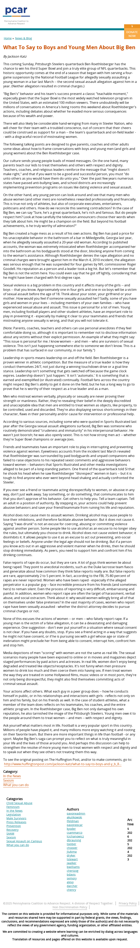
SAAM (10, 833)
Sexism (8, 780)
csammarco (74, 832)
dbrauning (74, 840)
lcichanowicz (75, 836)
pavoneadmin (76, 813)
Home (8, 38)
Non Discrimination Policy (69, 907)
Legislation (13, 814)
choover (72, 848)
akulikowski (74, 817)
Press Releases (16, 822)
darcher (72, 886)
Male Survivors (16, 818)
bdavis (71, 874)
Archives (130, 824)
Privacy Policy (128, 903)
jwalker (71, 863)
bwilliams (73, 867)
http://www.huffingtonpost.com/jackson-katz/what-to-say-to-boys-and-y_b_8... (62, 764)
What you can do (16, 785)
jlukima (72, 851)
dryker (71, 855)
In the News (12, 776)
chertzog (72, 871)
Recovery (12, 830)
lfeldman (73, 821)
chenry (71, 890)
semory (72, 878)
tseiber (71, 844)
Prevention (13, 826)
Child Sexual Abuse (19, 803)
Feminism (13, 807)
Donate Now (132, 31)
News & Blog (23, 38)
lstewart (72, 859)
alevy (70, 882)
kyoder (71, 829)
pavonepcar (75, 825)
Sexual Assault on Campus (24, 841)
